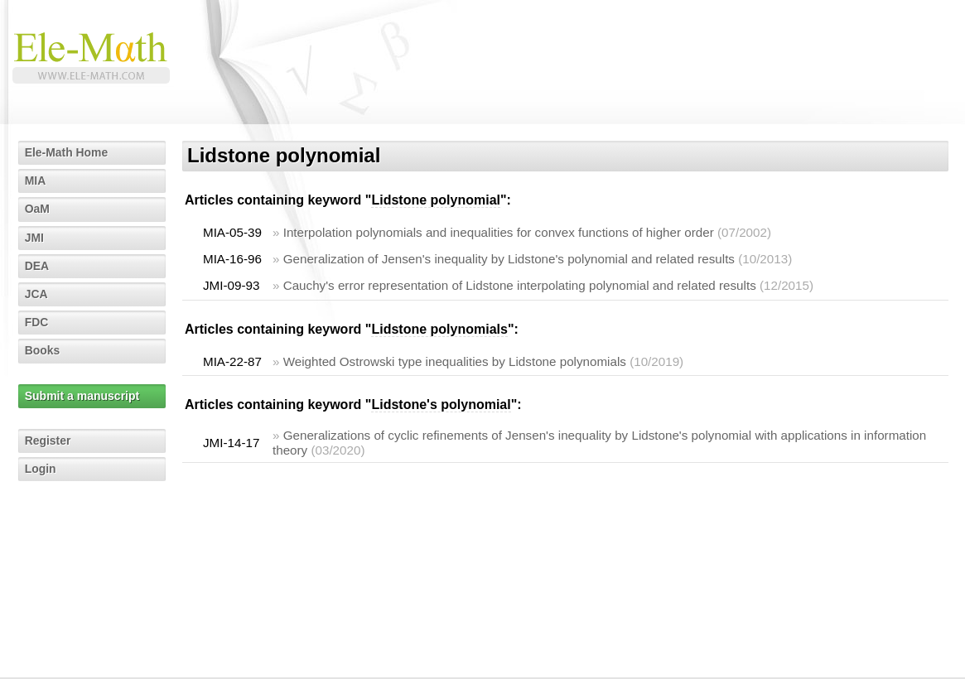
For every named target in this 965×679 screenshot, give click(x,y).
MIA (35, 180)
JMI (34, 237)
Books (42, 350)
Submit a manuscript (82, 395)
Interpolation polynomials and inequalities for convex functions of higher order (498, 232)
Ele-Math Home (67, 152)
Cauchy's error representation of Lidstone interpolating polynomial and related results (519, 285)
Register (48, 440)
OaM (37, 208)
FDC (37, 322)
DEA (37, 265)
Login (40, 468)
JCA (36, 294)
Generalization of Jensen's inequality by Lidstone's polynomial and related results (509, 259)
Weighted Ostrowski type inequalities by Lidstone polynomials (454, 361)
